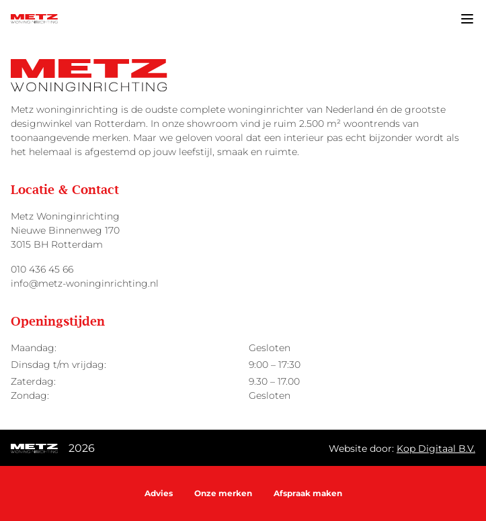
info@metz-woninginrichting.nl (85, 283)
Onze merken (223, 493)
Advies (159, 493)
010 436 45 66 (42, 269)
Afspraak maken (308, 493)
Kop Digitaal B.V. (436, 448)
